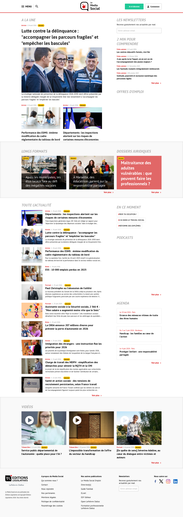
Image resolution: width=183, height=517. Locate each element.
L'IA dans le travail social (131, 220)
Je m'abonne (134, 6)
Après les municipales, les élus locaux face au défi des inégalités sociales (43, 181)
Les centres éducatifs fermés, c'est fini (133, 52)
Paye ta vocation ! (127, 214)
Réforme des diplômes (129, 226)
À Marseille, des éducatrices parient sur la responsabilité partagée (90, 181)
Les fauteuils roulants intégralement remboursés (138, 69)
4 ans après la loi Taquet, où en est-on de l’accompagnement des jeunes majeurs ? (134, 60)
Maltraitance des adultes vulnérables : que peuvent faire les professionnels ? (136, 173)
